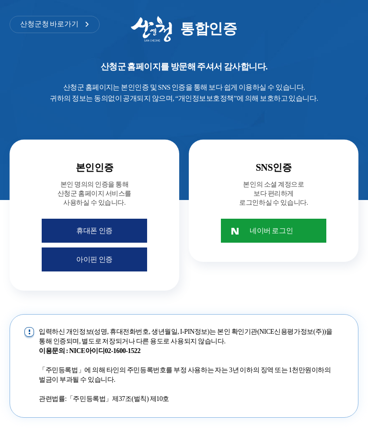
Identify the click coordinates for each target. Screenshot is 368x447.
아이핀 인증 (94, 259)
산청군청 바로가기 (49, 24)
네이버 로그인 (271, 231)
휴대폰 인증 (94, 231)
